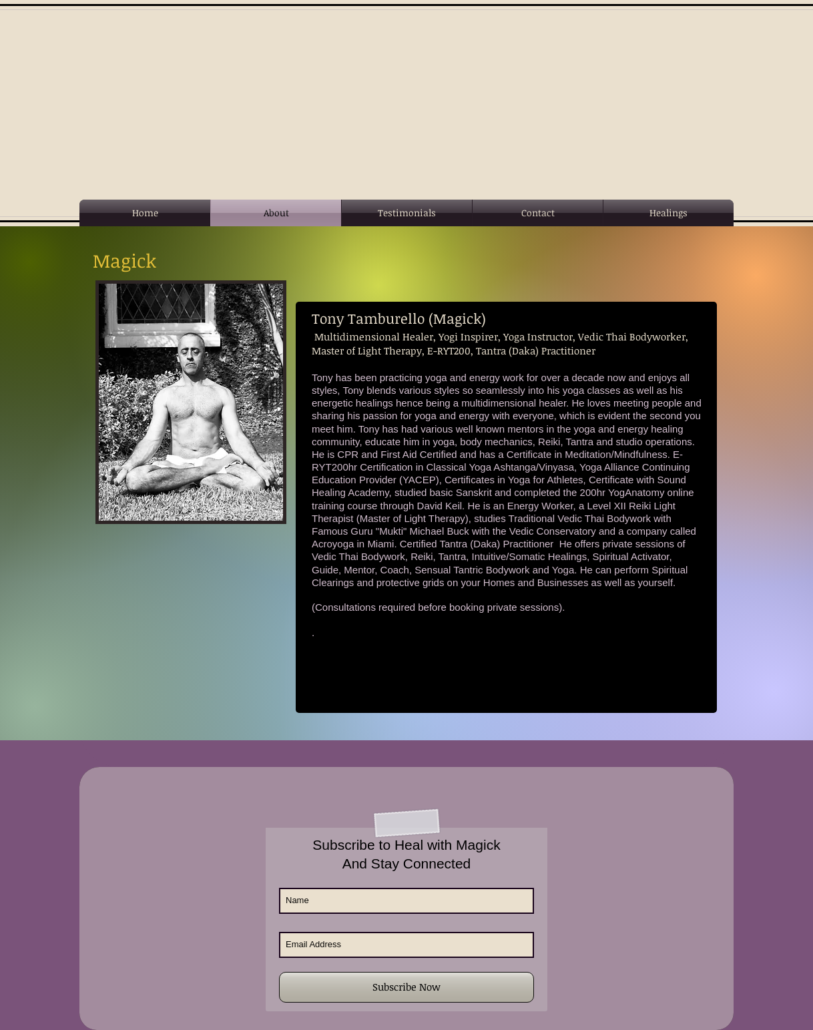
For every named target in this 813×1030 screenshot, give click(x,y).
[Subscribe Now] (406, 987)
